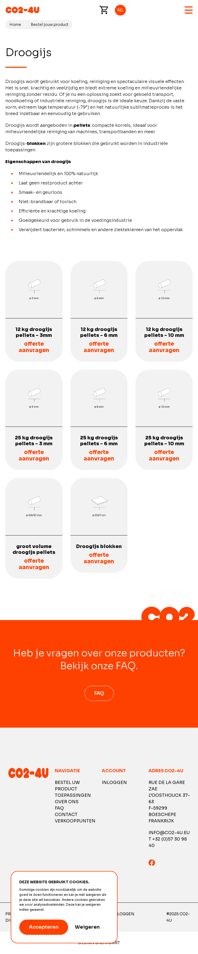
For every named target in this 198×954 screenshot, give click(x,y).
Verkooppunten (75, 821)
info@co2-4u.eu (169, 832)
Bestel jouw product (49, 24)
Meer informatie (59, 910)
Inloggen (114, 782)
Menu (189, 10)
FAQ (99, 693)
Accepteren (44, 927)
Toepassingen (73, 795)
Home (15, 24)
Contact (66, 814)
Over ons (67, 802)
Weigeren (87, 927)
